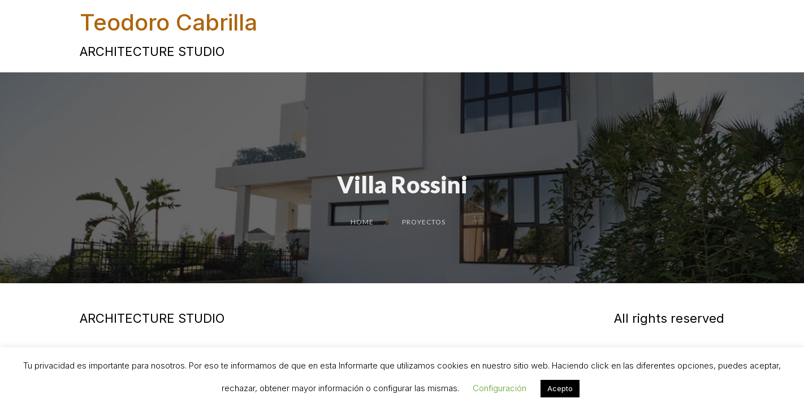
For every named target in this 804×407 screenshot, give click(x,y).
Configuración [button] (499, 388)
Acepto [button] (560, 388)
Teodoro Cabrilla (168, 22)
